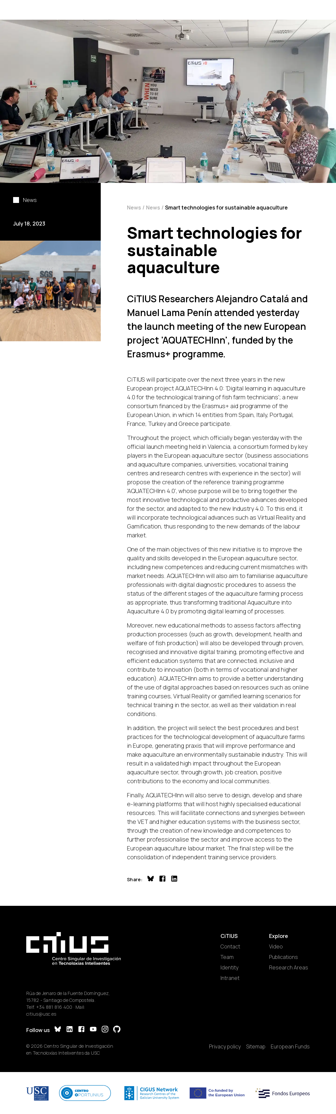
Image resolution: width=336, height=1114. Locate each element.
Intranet (230, 978)
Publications (283, 957)
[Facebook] (81, 1030)
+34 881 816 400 (54, 1007)
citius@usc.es (41, 1014)
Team (227, 957)
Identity (229, 967)
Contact (230, 946)
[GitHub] (117, 1030)
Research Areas (288, 967)
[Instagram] (105, 1030)
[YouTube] (93, 1030)
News (134, 207)
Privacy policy (225, 1046)
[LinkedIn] (70, 1030)
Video (276, 946)
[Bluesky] (58, 1030)
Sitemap (255, 1046)
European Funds (290, 1046)
